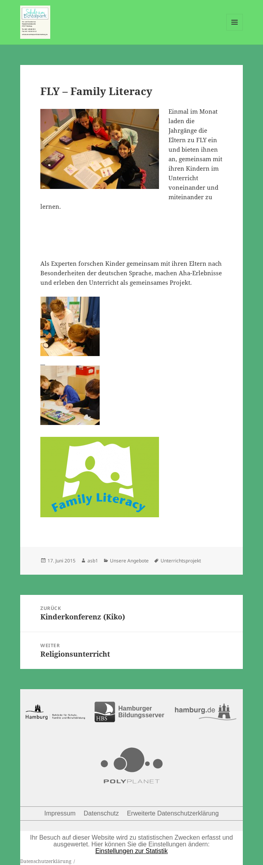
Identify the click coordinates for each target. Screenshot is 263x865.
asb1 (92, 560)
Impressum (60, 813)
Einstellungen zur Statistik (131, 851)
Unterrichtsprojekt (181, 560)
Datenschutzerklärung (45, 861)
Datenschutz (101, 813)
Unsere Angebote (129, 560)
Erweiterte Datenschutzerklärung (173, 813)
